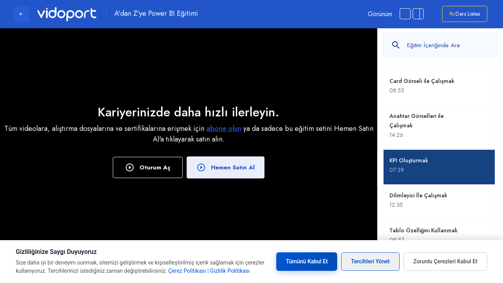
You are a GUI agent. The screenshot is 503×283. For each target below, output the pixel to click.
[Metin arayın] (440, 45)
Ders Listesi (464, 14)
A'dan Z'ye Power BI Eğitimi (156, 13)
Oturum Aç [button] (148, 168)
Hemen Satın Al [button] (225, 168)
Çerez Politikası (187, 271)
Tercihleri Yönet (370, 261)
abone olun (223, 128)
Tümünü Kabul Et (307, 261)
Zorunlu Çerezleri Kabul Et (445, 261)
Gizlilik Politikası (230, 271)
